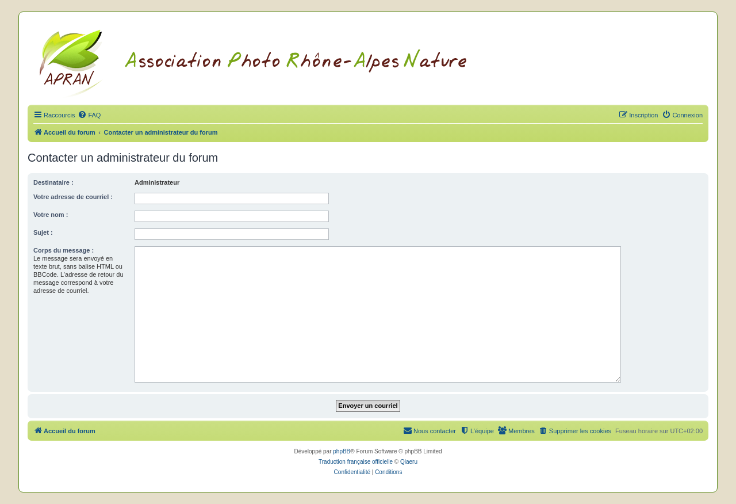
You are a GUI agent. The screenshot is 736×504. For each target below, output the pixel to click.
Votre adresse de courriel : (73, 196)
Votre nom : (50, 214)
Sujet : (43, 232)
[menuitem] (89, 115)
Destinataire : (53, 182)
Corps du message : (63, 250)
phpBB (341, 451)
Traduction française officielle (356, 462)
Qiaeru (408, 462)
